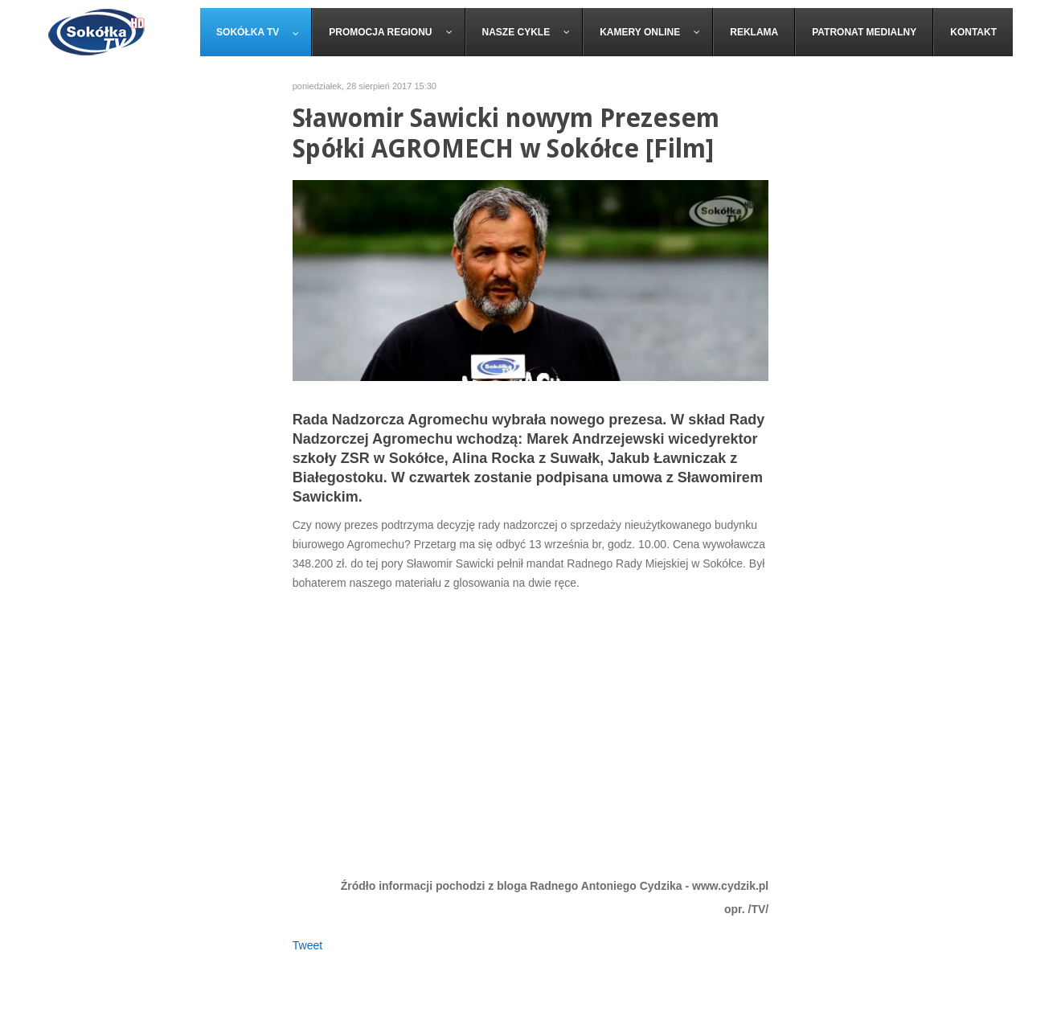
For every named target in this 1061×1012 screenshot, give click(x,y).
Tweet (307, 945)
